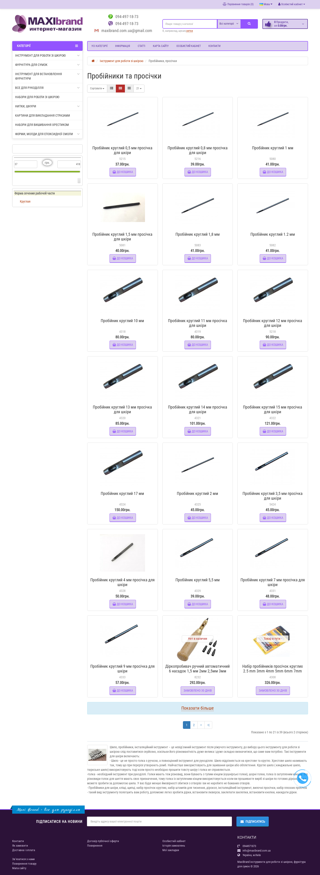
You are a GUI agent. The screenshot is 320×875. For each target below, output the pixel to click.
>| (208, 725)
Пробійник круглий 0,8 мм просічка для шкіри (198, 150)
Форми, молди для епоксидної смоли (47, 134)
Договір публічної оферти (103, 841)
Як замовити (20, 845)
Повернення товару (24, 863)
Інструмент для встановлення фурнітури (47, 76)
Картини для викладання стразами (42, 115)
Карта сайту (161, 46)
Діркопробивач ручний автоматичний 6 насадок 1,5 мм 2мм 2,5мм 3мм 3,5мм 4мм (197, 671)
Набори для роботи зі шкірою (37, 97)
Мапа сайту (19, 868)
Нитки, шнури (47, 106)
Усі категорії (99, 46)
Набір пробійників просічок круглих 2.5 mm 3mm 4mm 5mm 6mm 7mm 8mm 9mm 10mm (272, 671)
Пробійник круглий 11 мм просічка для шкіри (197, 323)
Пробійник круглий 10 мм (122, 320)
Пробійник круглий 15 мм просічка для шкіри (272, 409)
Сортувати (97, 88)
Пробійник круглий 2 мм (197, 493)
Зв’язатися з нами (23, 859)
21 (139, 88)
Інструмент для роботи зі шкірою (47, 55)
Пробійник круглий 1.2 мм (272, 234)
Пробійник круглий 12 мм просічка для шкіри (272, 323)
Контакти (214, 46)
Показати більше (197, 708)
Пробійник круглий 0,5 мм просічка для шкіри (122, 150)
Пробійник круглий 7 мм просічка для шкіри (273, 582)
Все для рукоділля (47, 87)
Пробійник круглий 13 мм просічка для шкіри (122, 409)
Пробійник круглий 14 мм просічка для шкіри (197, 409)
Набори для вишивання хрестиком (42, 125)
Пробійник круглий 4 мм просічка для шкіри (122, 582)
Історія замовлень (173, 845)
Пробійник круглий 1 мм (272, 147)
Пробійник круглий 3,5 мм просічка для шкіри (273, 496)
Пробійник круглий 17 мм (122, 493)
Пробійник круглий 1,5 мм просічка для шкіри (122, 236)
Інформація (122, 46)
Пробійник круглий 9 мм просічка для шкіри (122, 668)
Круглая (25, 201)
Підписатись (252, 821)
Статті (141, 46)
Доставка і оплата (23, 850)
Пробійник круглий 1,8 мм (197, 234)
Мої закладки (170, 850)
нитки (189, 30)
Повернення (94, 845)
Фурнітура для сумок (47, 64)
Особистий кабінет (188, 46)
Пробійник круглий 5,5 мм (197, 579)
